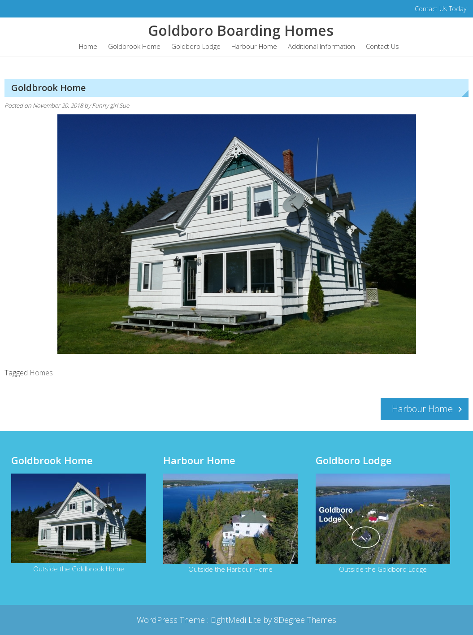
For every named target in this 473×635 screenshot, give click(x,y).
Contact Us (382, 46)
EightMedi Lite (237, 619)
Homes (41, 373)
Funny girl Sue (110, 105)
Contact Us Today (440, 8)
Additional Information (321, 46)
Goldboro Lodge (196, 46)
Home (88, 46)
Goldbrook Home (134, 46)
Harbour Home (254, 46)
